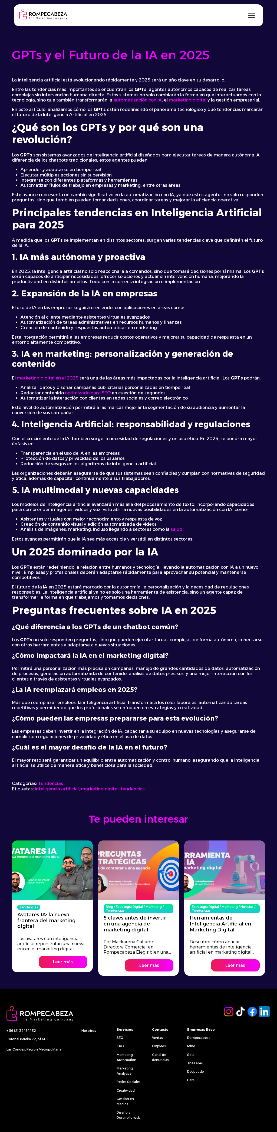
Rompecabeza (198, 1038)
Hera (190, 1080)
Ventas (157, 1038)
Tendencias (50, 783)
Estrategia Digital (129, 906)
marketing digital (187, 100)
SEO (120, 1038)
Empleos (159, 1046)
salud (176, 529)
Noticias (246, 906)
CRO (120, 1046)
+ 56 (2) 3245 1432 (21, 1031)
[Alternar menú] (252, 15)
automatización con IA (137, 100)
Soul (190, 1055)
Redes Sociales (128, 1082)
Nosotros (88, 1031)
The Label (195, 1063)
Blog (109, 906)
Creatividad (126, 1090)
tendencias (133, 788)
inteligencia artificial (57, 788)
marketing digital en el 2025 (47, 378)
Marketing (154, 906)
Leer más (63, 961)
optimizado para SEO (88, 392)
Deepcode (195, 1071)
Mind (191, 1046)
